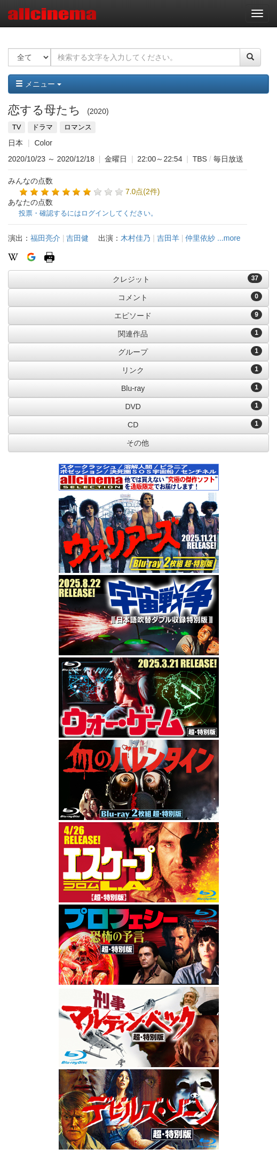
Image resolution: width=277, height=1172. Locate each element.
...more (229, 238)
